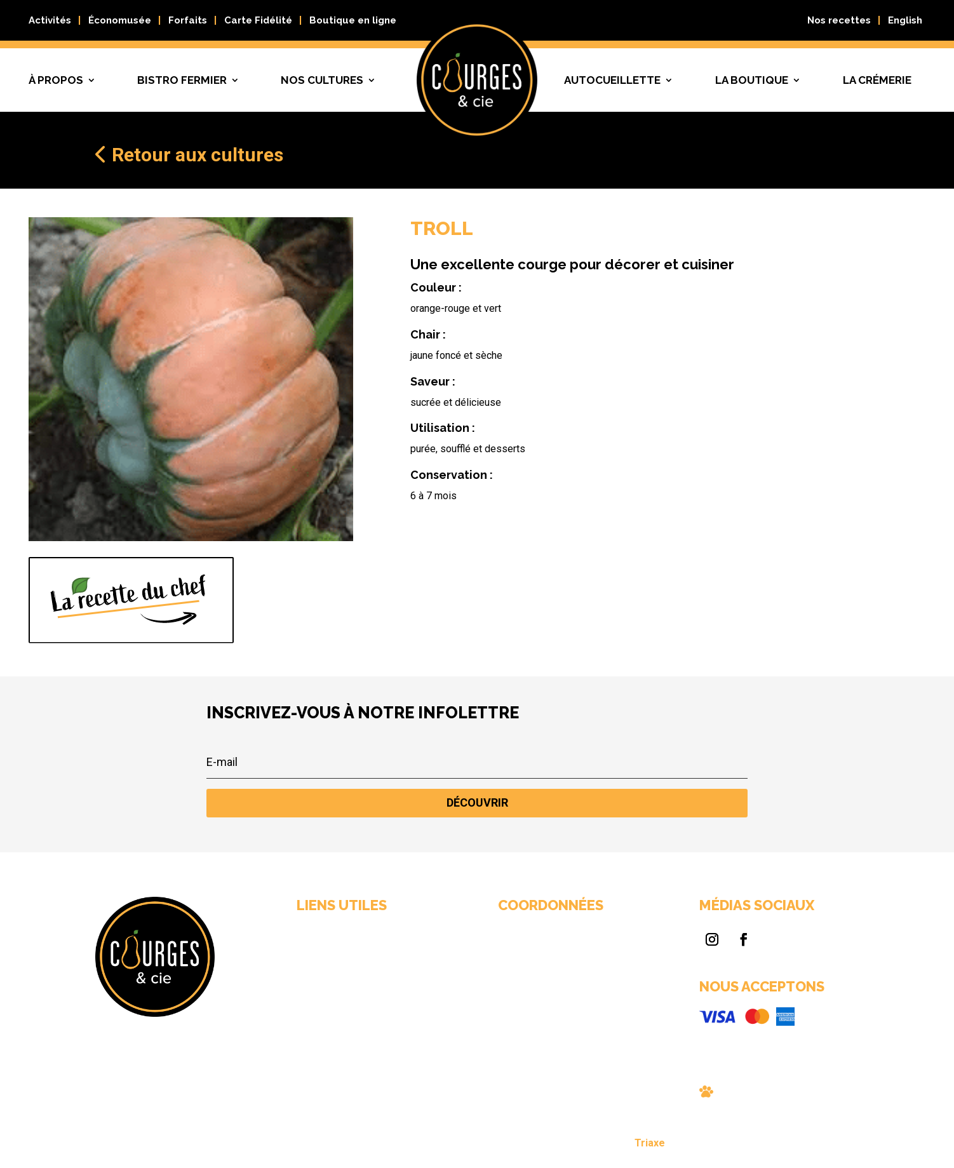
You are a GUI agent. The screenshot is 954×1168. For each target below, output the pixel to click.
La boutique (751, 80)
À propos (56, 80)
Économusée (119, 20)
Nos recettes (839, 20)
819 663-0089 (504, 988)
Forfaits (187, 20)
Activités (50, 20)
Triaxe (568, 1145)
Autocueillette (612, 80)
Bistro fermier (182, 80)
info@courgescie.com (516, 1000)
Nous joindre (402, 1017)
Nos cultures (322, 80)
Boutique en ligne (352, 20)
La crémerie (877, 80)
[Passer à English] (905, 23)
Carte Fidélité (258, 20)
